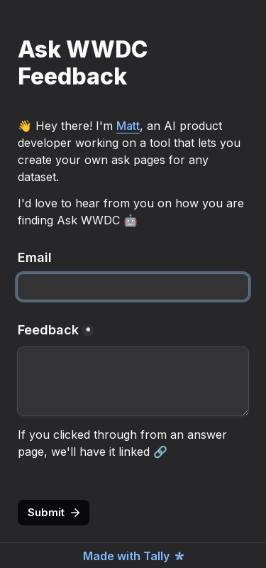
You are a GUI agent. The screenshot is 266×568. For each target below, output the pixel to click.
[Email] (133, 287)
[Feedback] (133, 381)
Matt (128, 126)
